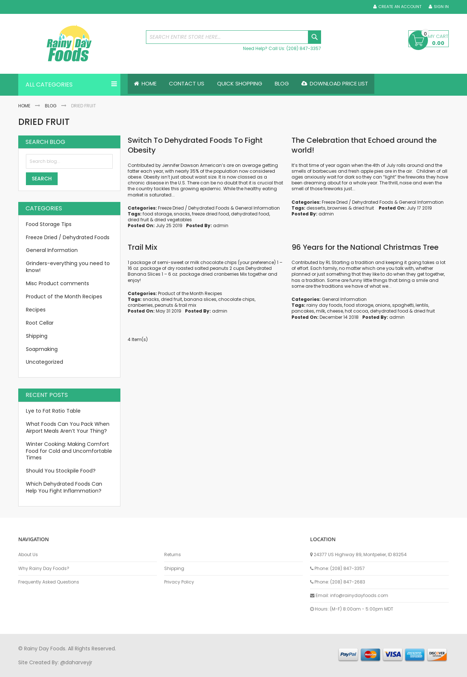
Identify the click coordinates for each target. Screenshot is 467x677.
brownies (337, 208)
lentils (422, 305)
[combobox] (233, 37)
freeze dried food (210, 214)
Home (24, 106)
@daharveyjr (76, 662)
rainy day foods (324, 305)
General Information (257, 208)
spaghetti (403, 305)
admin (220, 226)
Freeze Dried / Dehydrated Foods (193, 208)
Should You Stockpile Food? (61, 471)
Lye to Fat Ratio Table (53, 410)
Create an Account (399, 6)
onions (382, 305)
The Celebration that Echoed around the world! (364, 145)
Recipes (36, 309)
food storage (157, 214)
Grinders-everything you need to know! (68, 267)
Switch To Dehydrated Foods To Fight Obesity (195, 145)
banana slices (200, 299)
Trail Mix (142, 247)
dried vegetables (173, 220)
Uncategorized (44, 362)
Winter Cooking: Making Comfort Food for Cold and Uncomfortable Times (69, 451)
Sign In (441, 6)
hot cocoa (356, 311)
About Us (28, 555)
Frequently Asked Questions (48, 582)
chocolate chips (236, 299)
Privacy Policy (179, 582)
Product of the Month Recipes (190, 293)
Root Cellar (40, 322)
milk (320, 311)
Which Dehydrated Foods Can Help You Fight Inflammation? (64, 487)
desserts (315, 208)
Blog (51, 106)
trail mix (187, 305)
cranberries (140, 305)
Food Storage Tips (49, 224)
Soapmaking (42, 349)
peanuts (164, 305)
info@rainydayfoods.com (359, 595)
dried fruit (138, 220)
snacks (182, 214)
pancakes (303, 311)
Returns (172, 555)
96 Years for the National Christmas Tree (365, 247)
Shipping (36, 336)
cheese (335, 311)
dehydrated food (250, 214)
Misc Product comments (57, 283)
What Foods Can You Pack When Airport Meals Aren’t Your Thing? (67, 427)
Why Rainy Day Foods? (43, 568)
